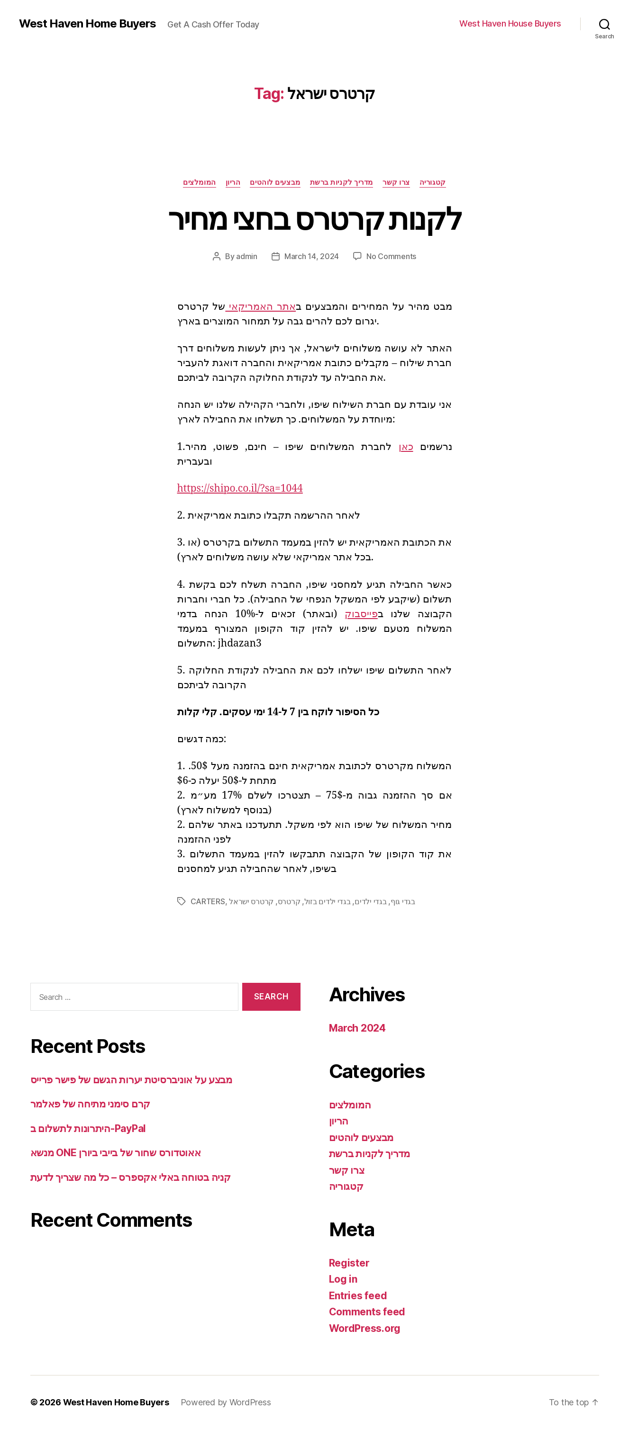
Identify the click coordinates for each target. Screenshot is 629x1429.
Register (349, 1263)
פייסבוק (361, 614)
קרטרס (289, 901)
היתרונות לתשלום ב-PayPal (88, 1128)
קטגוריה (432, 182)
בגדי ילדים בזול (327, 901)
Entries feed (358, 1296)
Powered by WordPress (226, 1402)
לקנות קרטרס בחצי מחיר (314, 218)
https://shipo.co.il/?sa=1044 (240, 488)
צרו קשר (396, 182)
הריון (233, 182)
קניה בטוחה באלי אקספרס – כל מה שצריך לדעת (130, 1177)
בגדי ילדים (370, 901)
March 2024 (357, 1028)
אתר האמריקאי (260, 306)
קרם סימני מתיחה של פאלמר (90, 1104)
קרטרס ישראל (251, 901)
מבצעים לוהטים (275, 182)
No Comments (391, 256)
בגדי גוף (403, 901)
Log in (343, 1279)
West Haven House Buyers (510, 23)
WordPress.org (365, 1328)
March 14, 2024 (311, 256)
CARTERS (208, 901)
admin (246, 256)
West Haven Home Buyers (87, 23)
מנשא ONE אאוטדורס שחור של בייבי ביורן (115, 1153)
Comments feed (367, 1312)
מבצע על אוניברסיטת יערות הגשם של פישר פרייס (131, 1080)
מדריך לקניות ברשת (341, 182)
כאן (406, 446)
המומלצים (199, 182)
